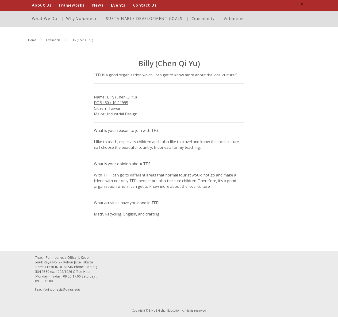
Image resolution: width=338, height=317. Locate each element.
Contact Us (145, 5)
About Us (41, 5)
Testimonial (53, 40)
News (98, 5)
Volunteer (234, 18)
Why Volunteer (81, 18)
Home (32, 40)
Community (203, 18)
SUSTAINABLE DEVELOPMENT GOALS (144, 18)
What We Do (44, 18)
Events (118, 5)
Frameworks (71, 5)
